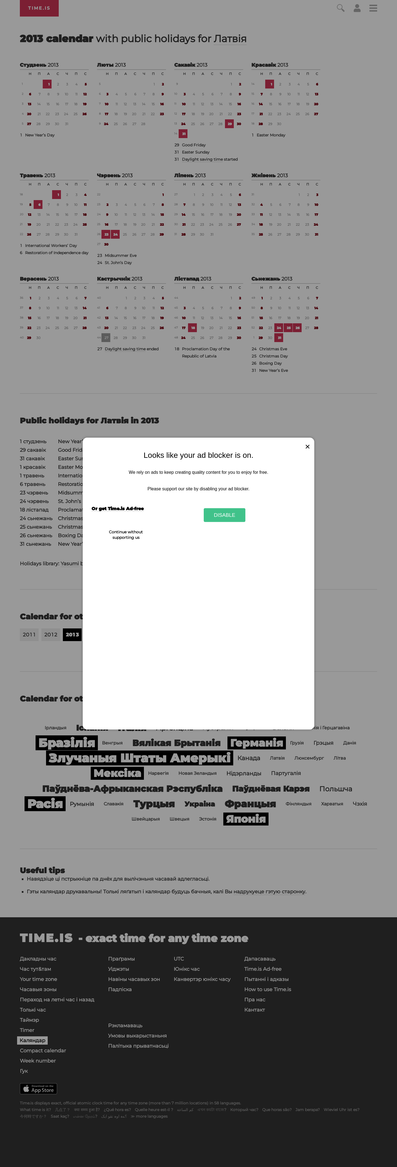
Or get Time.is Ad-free (118, 508)
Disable (224, 515)
